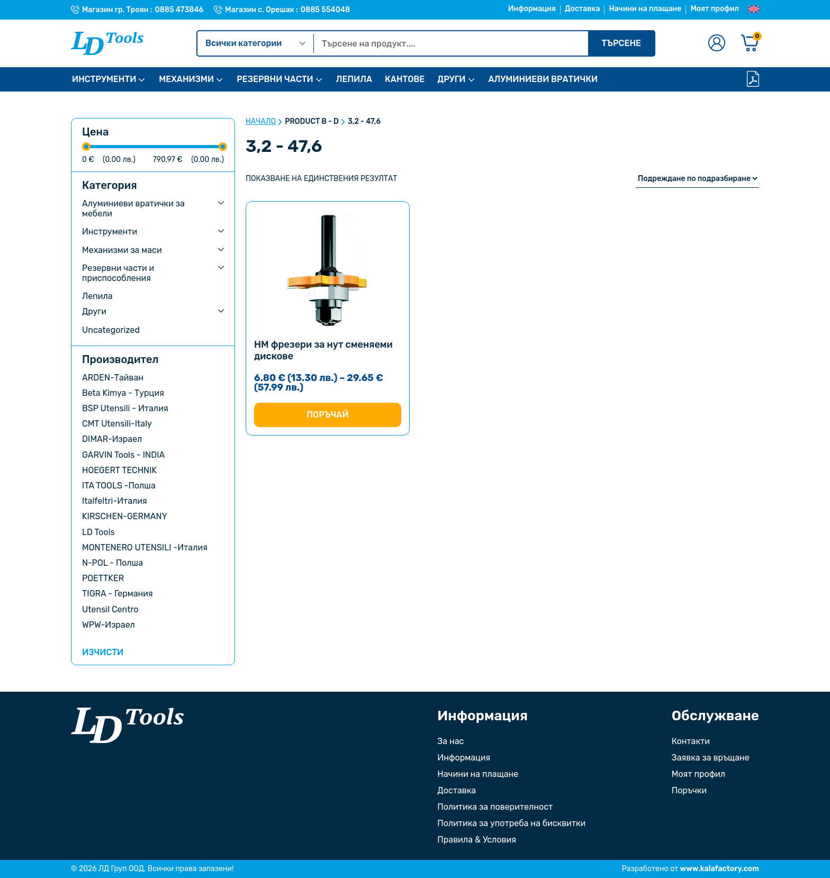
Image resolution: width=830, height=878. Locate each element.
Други (94, 311)
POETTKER (103, 578)
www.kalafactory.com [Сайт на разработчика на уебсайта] (719, 868)
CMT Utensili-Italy (117, 424)
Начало (261, 121)
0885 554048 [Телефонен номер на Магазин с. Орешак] (325, 10)
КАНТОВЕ (405, 79)
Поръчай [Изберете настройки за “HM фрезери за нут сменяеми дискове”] (327, 415)
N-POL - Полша (112, 563)
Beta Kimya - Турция (123, 393)
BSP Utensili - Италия (125, 408)
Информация (532, 8)
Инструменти (109, 232)
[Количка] (750, 43)
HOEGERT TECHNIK (119, 470)
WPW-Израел (108, 625)
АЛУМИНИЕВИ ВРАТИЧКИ (543, 79)
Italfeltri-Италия (114, 501)
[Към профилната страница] (716, 43)
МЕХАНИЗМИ (186, 79)
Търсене (621, 43)
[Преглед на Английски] (753, 9)
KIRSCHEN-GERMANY (124, 516)
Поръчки (689, 790)
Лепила (97, 296)
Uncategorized (111, 330)
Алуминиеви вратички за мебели (133, 208)
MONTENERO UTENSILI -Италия (145, 547)
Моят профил (714, 8)
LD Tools (98, 532)
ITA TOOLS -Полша (119, 486)
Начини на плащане (645, 8)
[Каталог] (753, 79)
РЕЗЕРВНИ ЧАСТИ (275, 79)
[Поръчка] (697, 178)
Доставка (582, 8)
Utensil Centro (110, 609)
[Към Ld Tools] (107, 43)
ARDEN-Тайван (112, 378)
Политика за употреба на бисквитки (511, 823)
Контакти (691, 741)
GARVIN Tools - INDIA (123, 455)
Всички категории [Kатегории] (255, 43)
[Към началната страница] (127, 725)
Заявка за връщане (711, 758)
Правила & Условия (476, 840)
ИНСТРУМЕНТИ (104, 79)
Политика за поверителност (495, 807)
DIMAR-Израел (112, 439)
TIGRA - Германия (117, 594)
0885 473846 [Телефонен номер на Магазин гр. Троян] (179, 10)
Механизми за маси (122, 250)
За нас (450, 741)
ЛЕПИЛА (354, 79)
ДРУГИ (451, 79)
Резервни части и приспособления (118, 273)
